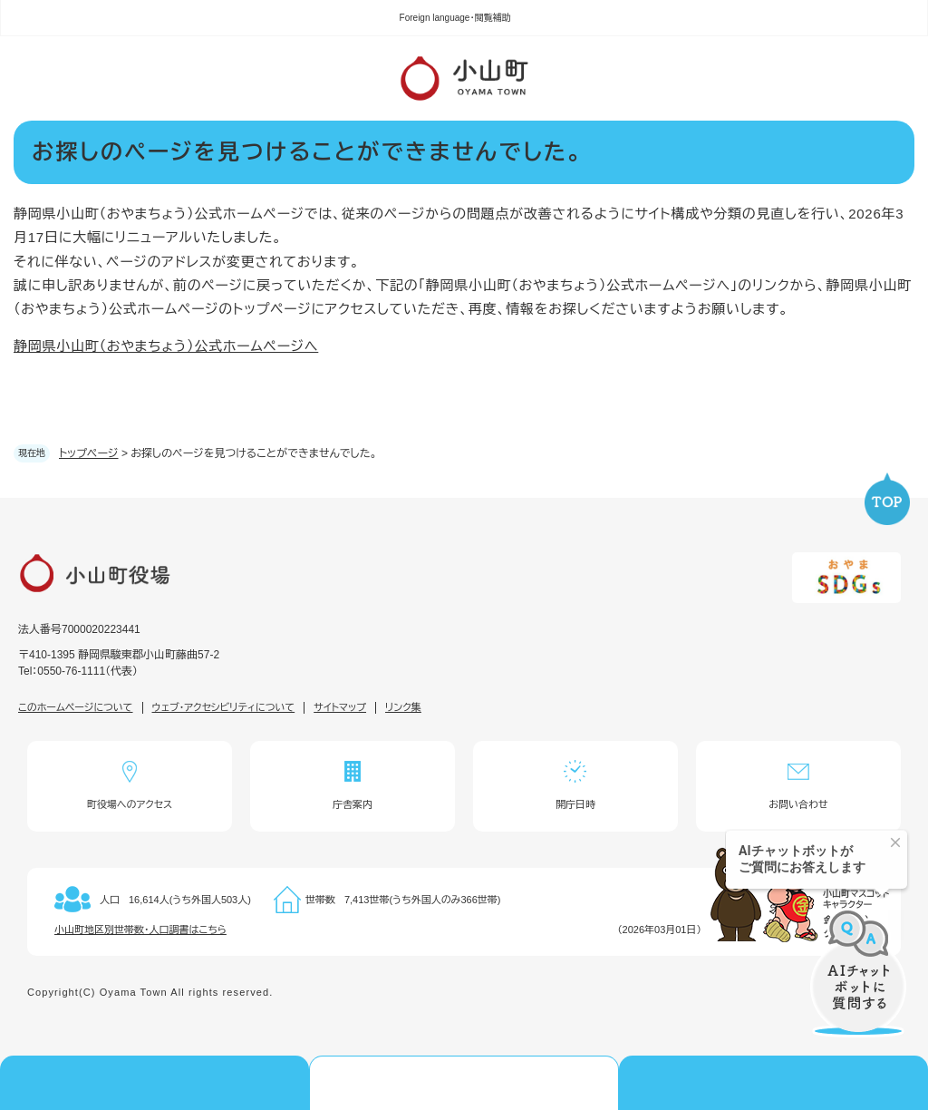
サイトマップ (340, 707)
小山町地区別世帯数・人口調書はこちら (140, 929)
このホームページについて (75, 707)
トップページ (89, 453)
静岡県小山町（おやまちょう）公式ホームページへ (166, 346)
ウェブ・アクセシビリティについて (223, 707)
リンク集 (403, 707)
